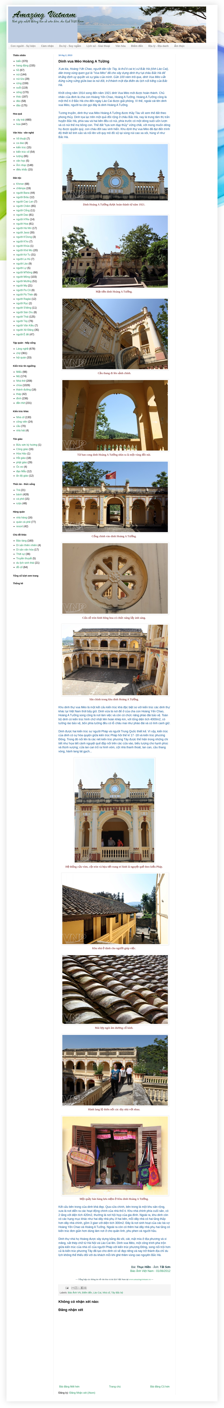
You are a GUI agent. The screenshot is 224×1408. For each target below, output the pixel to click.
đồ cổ (19, 567)
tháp (18, 394)
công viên (21, 421)
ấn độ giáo (22, 475)
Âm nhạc (21, 165)
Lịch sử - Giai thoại (98, 46)
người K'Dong (24, 237)
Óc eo (19, 466)
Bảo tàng (21, 540)
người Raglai (23, 299)
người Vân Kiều (25, 325)
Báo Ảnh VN (74, 1292)
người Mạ (21, 285)
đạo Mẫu (21, 471)
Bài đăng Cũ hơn (160, 1386)
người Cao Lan (24, 201)
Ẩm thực (179, 46)
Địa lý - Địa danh (159, 46)
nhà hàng (21, 517)
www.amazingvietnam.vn (140, 1279)
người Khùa (23, 245)
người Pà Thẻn (24, 294)
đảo (18, 105)
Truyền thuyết (24, 558)
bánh (19, 494)
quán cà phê (23, 522)
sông (19, 92)
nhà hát (20, 430)
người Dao (22, 214)
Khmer (20, 183)
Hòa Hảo (21, 453)
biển (18, 61)
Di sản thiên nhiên (26, 545)
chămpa (20, 188)
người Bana (23, 192)
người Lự (21, 268)
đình (18, 398)
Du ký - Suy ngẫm (70, 46)
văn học (20, 160)
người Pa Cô (23, 290)
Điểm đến (137, 46)
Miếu (19, 371)
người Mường (24, 281)
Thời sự (20, 554)
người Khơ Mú (24, 250)
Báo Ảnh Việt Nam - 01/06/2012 (150, 1271)
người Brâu (22, 197)
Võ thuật (21, 138)
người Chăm (23, 206)
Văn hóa (120, 46)
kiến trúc (21, 147)
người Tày (22, 321)
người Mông (23, 276)
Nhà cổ (106, 1292)
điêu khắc (21, 169)
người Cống (23, 210)
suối (18, 87)
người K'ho (22, 241)
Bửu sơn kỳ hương (26, 444)
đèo (18, 101)
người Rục (22, 303)
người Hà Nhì (23, 228)
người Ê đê (22, 334)
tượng (19, 156)
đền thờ (20, 403)
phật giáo (21, 462)
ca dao (20, 143)
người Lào (22, 263)
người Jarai (22, 232)
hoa (18, 124)
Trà (18, 490)
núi (18, 74)
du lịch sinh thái (25, 562)
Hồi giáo (21, 458)
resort (19, 526)
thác (18, 96)
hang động (22, 65)
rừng (19, 83)
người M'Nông (24, 272)
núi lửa (20, 78)
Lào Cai (97, 1292)
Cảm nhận (47, 46)
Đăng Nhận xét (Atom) (82, 1392)
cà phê (20, 498)
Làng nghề (22, 348)
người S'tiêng (23, 307)
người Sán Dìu (24, 312)
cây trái (20, 119)
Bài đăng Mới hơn (69, 1386)
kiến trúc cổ (22, 151)
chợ (18, 353)
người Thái (22, 316)
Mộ (18, 376)
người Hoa (22, 223)
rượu (19, 503)
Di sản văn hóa (25, 549)
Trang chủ (115, 1386)
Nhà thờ (20, 380)
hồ (17, 70)
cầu (18, 426)
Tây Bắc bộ (117, 1292)
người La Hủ (23, 259)
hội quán (21, 357)
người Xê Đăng (25, 329)
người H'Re (22, 219)
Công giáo (22, 449)
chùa (19, 385)
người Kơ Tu (23, 254)
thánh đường (23, 389)
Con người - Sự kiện (23, 46)
